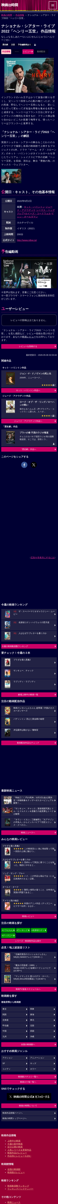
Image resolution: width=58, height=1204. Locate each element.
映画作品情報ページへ (12, 1113)
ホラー (33, 1069)
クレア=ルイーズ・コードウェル (34, 213)
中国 (4, 1031)
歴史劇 (5, 45)
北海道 (5, 1020)
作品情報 (19, 15)
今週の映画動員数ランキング (15, 646)
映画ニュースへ (28, 832)
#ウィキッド (22, 930)
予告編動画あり (24, 45)
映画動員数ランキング (18, 1186)
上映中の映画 (13, 1141)
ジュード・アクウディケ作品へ (28, 421)
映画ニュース (13, 1202)
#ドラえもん (7, 930)
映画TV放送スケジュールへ (28, 989)
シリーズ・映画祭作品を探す (28, 941)
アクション (7, 1058)
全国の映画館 (13, 1169)
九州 (4, 1037)
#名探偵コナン (38, 930)
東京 (4, 1009)
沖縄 (32, 1037)
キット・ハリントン (34, 207)
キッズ (33, 1063)
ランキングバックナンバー (20, 1189)
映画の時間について (28, 1105)
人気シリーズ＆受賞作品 (19, 1150)
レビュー (27, 51)
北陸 (32, 1026)
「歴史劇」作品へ (28, 449)
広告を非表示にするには (43, 557)
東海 (32, 1015)
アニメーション (37, 1058)
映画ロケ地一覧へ (28, 1082)
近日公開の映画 (15, 1147)
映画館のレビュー (16, 1172)
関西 (4, 1015)
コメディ (6, 1069)
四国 (32, 1031)
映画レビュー (28, 916)
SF (3, 1063)
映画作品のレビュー (17, 1153)
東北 (32, 1020)
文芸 (13, 45)
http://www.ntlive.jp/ (27, 240)
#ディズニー (7, 935)
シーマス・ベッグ (45, 210)
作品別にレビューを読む (19, 1156)
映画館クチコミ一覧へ (28, 1077)
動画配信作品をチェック (28, 743)
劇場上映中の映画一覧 (28, 694)
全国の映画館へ (28, 1044)
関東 (32, 1009)
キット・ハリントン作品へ (28, 390)
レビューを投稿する (28, 346)
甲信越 (5, 1026)
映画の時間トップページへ (14, 1118)
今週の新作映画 (15, 1144)
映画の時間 (6, 15)
